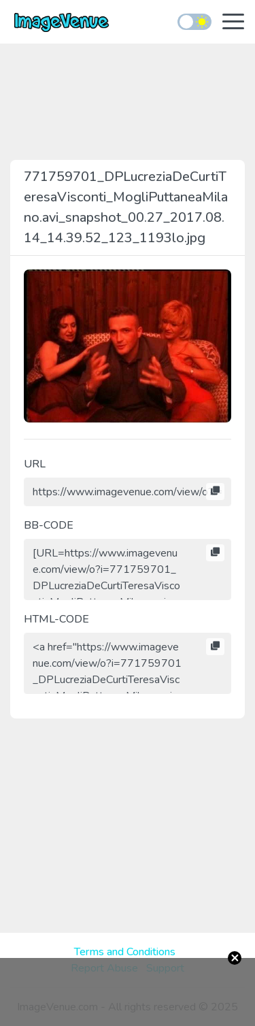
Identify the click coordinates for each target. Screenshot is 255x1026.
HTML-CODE (56, 619)
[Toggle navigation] (233, 23)
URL (35, 464)
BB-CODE (48, 525)
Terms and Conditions (124, 951)
